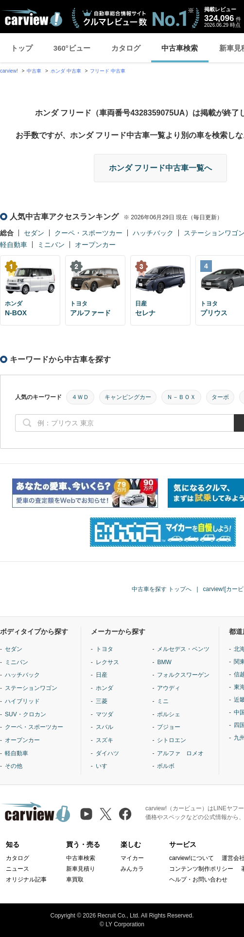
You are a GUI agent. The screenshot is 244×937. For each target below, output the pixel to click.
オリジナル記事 (26, 879)
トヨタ (104, 649)
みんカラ (132, 868)
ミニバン (51, 245)
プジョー (168, 727)
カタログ (125, 48)
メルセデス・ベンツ (183, 649)
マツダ (104, 714)
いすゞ (104, 766)
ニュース (17, 868)
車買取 (75, 879)
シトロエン (171, 740)
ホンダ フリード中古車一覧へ (160, 168)
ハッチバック (153, 233)
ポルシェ (168, 714)
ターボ (220, 397)
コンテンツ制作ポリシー (201, 868)
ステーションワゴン (31, 688)
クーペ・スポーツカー (88, 233)
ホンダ (104, 688)
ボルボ (165, 766)
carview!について (191, 858)
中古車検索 (179, 48)
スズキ (104, 740)
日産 (101, 674)
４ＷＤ (80, 397)
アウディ (168, 688)
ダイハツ (107, 753)
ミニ (163, 701)
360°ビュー (71, 48)
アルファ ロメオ (180, 753)
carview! (9, 71)
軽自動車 (13, 245)
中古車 (34, 71)
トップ (22, 48)
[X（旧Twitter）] (106, 814)
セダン (34, 233)
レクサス (107, 662)
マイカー (132, 858)
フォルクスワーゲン (183, 674)
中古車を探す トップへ (162, 589)
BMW (164, 662)
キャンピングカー (128, 397)
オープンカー (95, 245)
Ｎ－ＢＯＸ (181, 397)
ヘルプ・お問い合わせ (198, 879)
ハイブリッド (22, 701)
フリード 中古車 (107, 71)
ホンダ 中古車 (66, 71)
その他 (13, 766)
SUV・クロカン (25, 714)
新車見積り (80, 868)
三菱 (101, 701)
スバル (104, 727)
